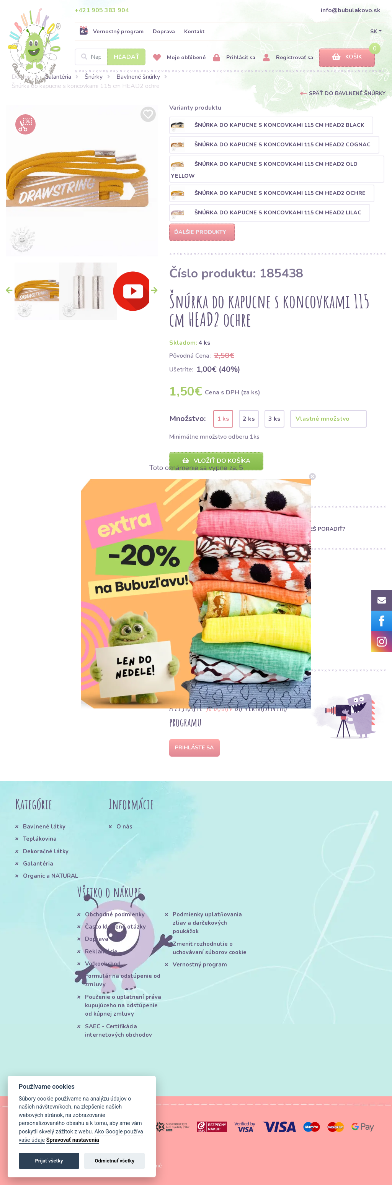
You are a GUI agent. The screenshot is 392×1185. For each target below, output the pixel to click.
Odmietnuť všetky (114, 1161)
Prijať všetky (49, 1161)
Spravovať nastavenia (72, 1140)
